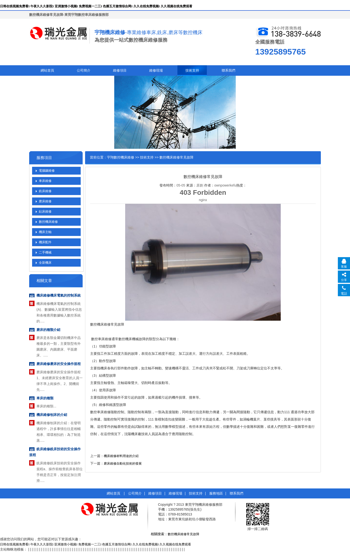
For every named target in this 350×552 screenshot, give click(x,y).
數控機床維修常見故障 (183, 534)
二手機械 (45, 252)
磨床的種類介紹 (48, 330)
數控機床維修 (48, 222)
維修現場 (156, 70)
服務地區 (216, 493)
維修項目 (120, 70)
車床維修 (45, 181)
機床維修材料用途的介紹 (121, 456)
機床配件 (45, 242)
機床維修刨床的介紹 (51, 415)
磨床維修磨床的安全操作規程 (58, 364)
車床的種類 (44, 398)
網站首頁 (47, 70)
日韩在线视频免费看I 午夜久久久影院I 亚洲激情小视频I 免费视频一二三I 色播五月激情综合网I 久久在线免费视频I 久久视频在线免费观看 (96, 6)
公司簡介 (83, 70)
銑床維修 (45, 191)
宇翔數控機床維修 (120, 157)
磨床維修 (45, 201)
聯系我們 (228, 70)
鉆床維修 (45, 211)
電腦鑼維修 (47, 170)
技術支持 (192, 70)
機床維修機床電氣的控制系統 (58, 295)
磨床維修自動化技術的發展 (123, 463)
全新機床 (45, 262)
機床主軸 (45, 232)
